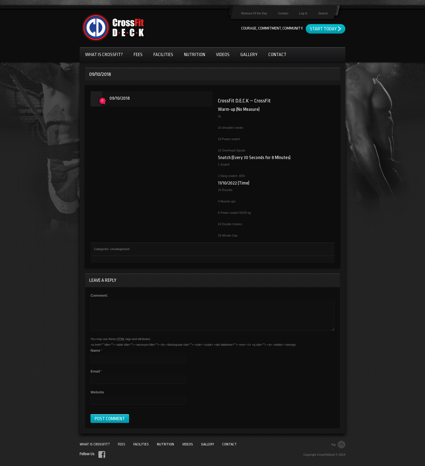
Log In (303, 13)
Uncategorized (119, 249)
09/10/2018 (120, 98)
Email (95, 371)
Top (333, 444)
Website (97, 392)
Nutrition (194, 54)
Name (95, 350)
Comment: (99, 295)
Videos (223, 54)
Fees (138, 54)
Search (323, 13)
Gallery (248, 54)
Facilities (163, 54)
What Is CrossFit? (104, 54)
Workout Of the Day (254, 13)
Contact (283, 13)
